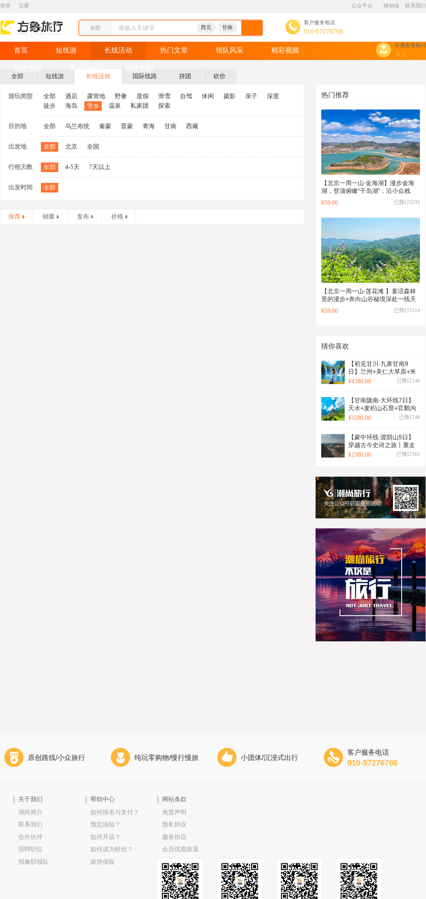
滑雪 (164, 96)
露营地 (96, 96)
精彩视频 (285, 50)
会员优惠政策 (180, 849)
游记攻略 (28, 68)
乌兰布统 (77, 126)
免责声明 (174, 812)
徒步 (49, 106)
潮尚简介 (30, 812)
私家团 (139, 106)
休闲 (208, 96)
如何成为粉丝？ (111, 849)
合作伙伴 (30, 837)
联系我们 (415, 6)
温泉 (115, 106)
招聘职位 (30, 849)
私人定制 (83, 68)
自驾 (186, 96)
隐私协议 (174, 824)
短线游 (66, 50)
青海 (149, 126)
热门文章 (174, 50)
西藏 (192, 126)
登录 (5, 6)
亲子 (251, 96)
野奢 (121, 96)
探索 (164, 106)
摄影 (229, 96)
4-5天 (72, 167)
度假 (142, 96)
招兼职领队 (33, 862)
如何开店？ (105, 837)
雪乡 (93, 106)
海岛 (71, 106)
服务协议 (174, 837)
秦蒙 (105, 126)
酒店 (71, 96)
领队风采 (229, 50)
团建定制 (139, 68)
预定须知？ (105, 824)
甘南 (227, 27)
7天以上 (99, 167)
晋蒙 (127, 126)
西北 (206, 27)
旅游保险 (102, 862)
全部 (49, 96)
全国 (93, 146)
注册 (24, 6)
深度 (273, 96)
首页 (21, 50)
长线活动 (118, 50)
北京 (71, 146)
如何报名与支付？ (114, 812)
